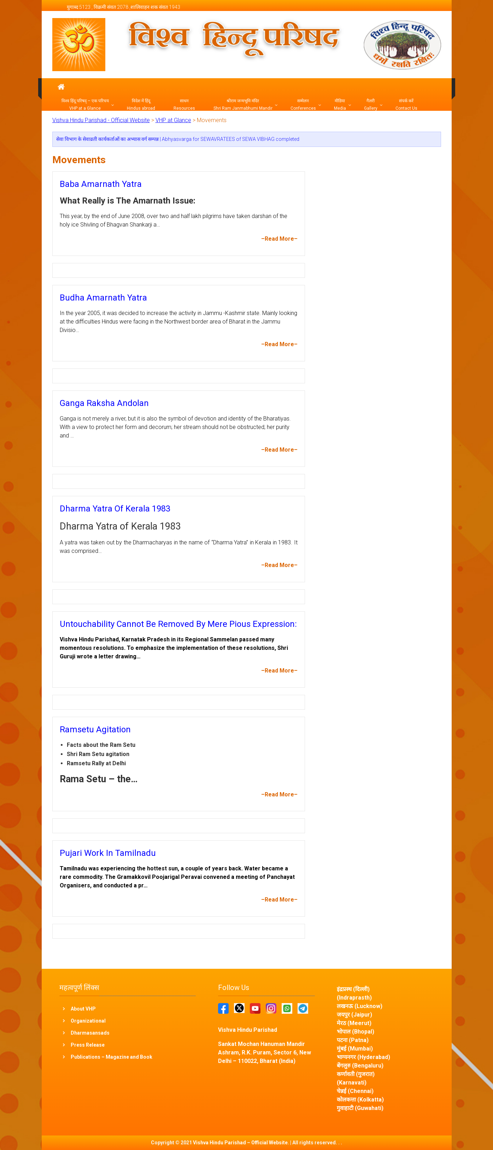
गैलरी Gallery (370, 104)
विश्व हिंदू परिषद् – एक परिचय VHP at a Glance (85, 104)
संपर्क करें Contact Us (406, 104)
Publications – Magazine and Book (111, 1057)
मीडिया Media (340, 104)
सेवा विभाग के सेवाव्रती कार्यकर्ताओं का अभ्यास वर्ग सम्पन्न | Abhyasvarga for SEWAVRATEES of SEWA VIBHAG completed (177, 139)
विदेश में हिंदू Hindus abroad (141, 104)
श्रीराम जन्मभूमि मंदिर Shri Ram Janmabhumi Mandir (242, 104)
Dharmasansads (90, 1033)
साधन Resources (184, 104)
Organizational (88, 1021)
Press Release (88, 1045)
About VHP (83, 1009)
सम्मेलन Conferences (303, 104)
